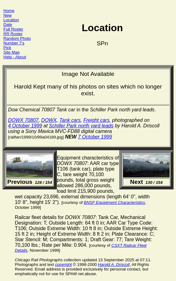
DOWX (49, 120)
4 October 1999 (25, 125)
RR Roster (13, 33)
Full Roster (13, 29)
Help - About (14, 57)
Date (7, 24)
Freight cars (96, 120)
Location (11, 20)
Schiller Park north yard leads (81, 125)
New (7, 15)
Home (9, 10)
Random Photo (17, 38)
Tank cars (70, 120)
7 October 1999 (95, 136)
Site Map (11, 52)
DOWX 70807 (23, 120)
